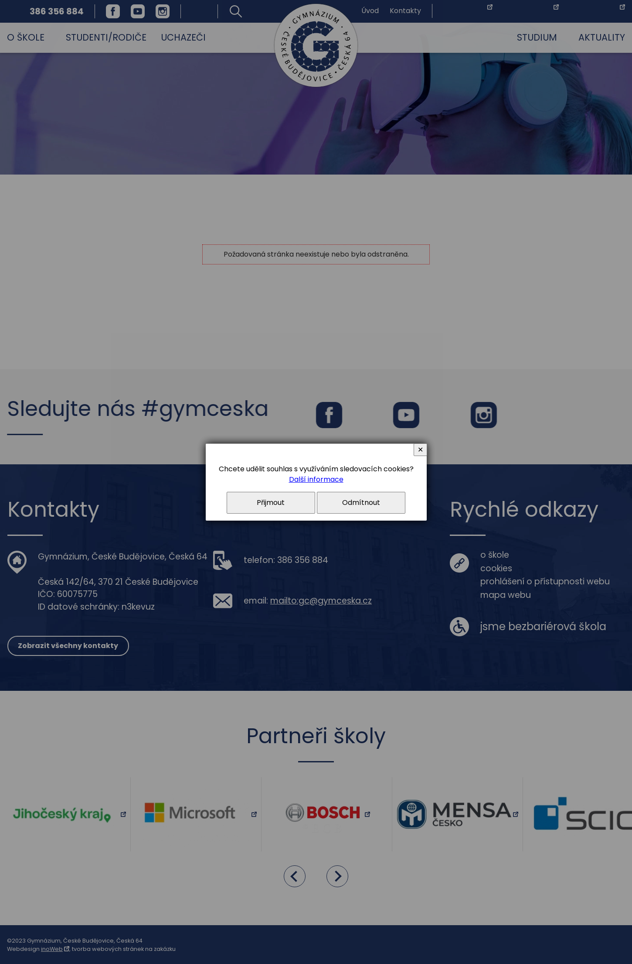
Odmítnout (361, 502)
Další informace (316, 479)
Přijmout (271, 502)
